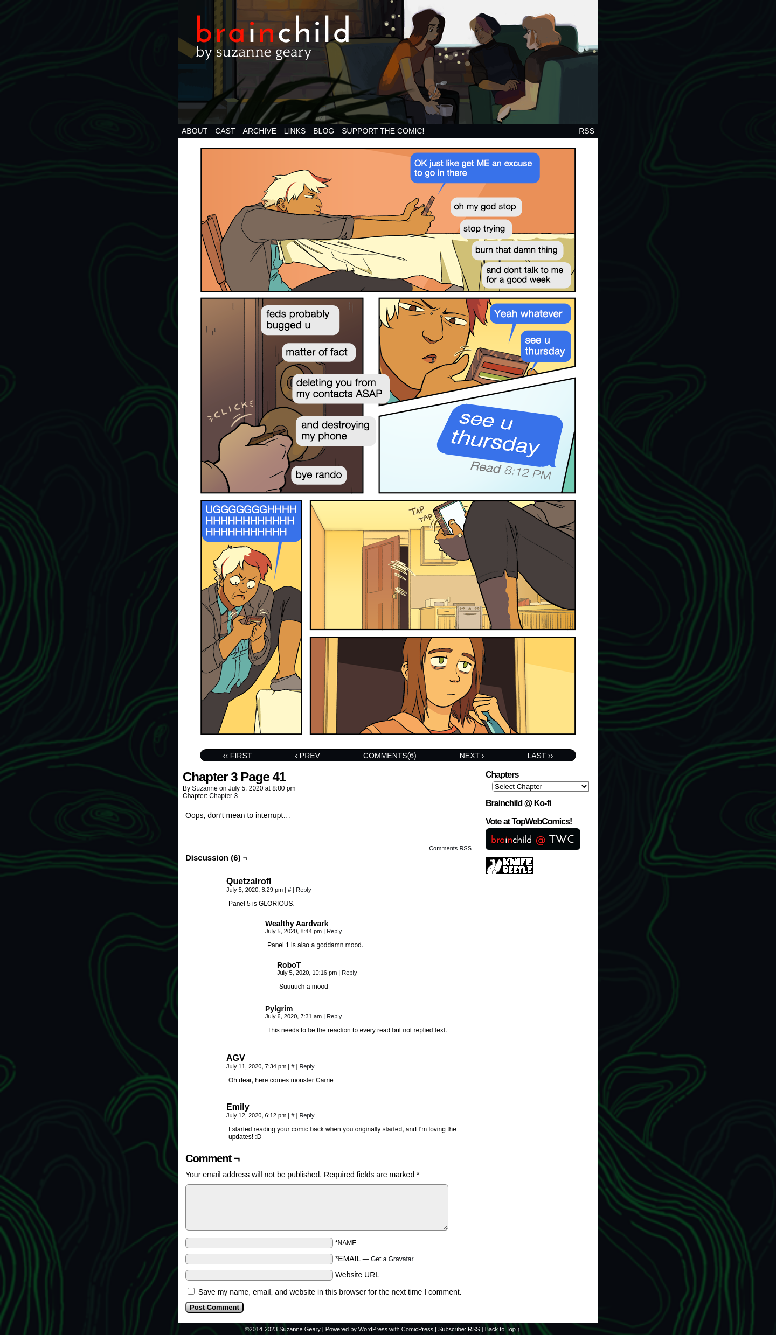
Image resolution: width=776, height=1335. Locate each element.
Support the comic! (383, 131)
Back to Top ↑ (503, 1329)
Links (295, 131)
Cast (225, 131)
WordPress (372, 1329)
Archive (259, 131)
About (194, 131)
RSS (586, 131)
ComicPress (417, 1329)
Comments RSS (450, 848)
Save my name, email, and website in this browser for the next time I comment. (330, 1292)
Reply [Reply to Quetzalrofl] (303, 889)
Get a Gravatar (392, 1259)
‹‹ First (237, 755)
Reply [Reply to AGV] (306, 1066)
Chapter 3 (223, 796)
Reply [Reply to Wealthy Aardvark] (334, 931)
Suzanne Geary (299, 1329)
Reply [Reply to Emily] (306, 1115)
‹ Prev (307, 755)
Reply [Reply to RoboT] (349, 972)
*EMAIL (374, 1258)
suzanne (204, 788)
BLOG (323, 131)
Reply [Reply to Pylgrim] (334, 1016)
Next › (472, 755)
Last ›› (540, 755)
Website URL (357, 1274)
